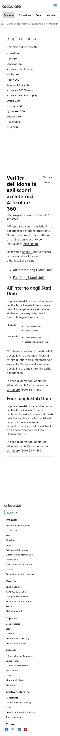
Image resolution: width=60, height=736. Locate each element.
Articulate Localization (20, 69)
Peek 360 (12, 127)
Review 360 (13, 74)
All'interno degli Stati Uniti (33, 270)
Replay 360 (13, 121)
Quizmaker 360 (16, 111)
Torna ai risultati (45, 180)
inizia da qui (30, 243)
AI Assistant (14, 53)
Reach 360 (13, 79)
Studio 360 (13, 100)
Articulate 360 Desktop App (23, 95)
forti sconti (26, 226)
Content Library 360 (18, 85)
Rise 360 (12, 58)
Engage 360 (14, 116)
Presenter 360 (15, 106)
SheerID (27, 251)
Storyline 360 (14, 64)
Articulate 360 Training (20, 90)
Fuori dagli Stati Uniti (29, 278)
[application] (51, 727)
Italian (13, 513)
